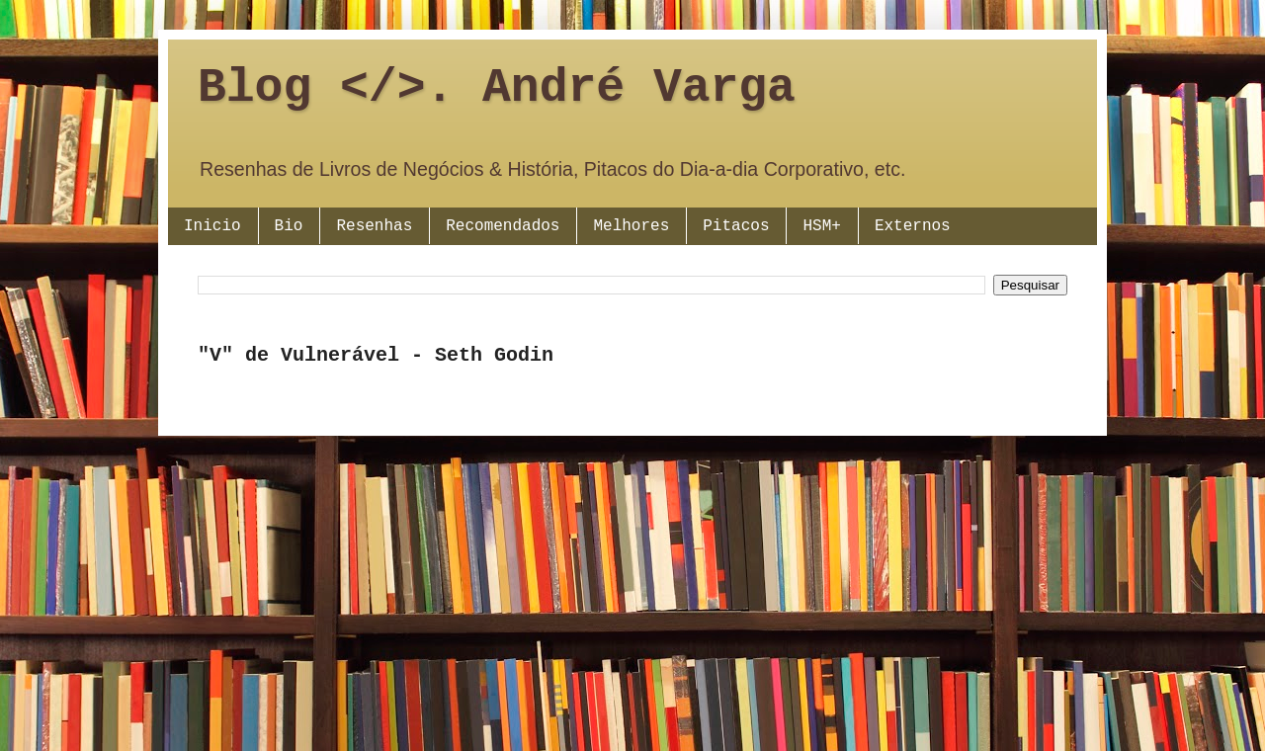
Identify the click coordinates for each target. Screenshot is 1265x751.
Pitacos (736, 226)
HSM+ (821, 226)
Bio (289, 226)
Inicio (212, 226)
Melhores (631, 226)
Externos (913, 226)
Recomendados (502, 226)
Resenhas (374, 226)
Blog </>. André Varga (497, 88)
